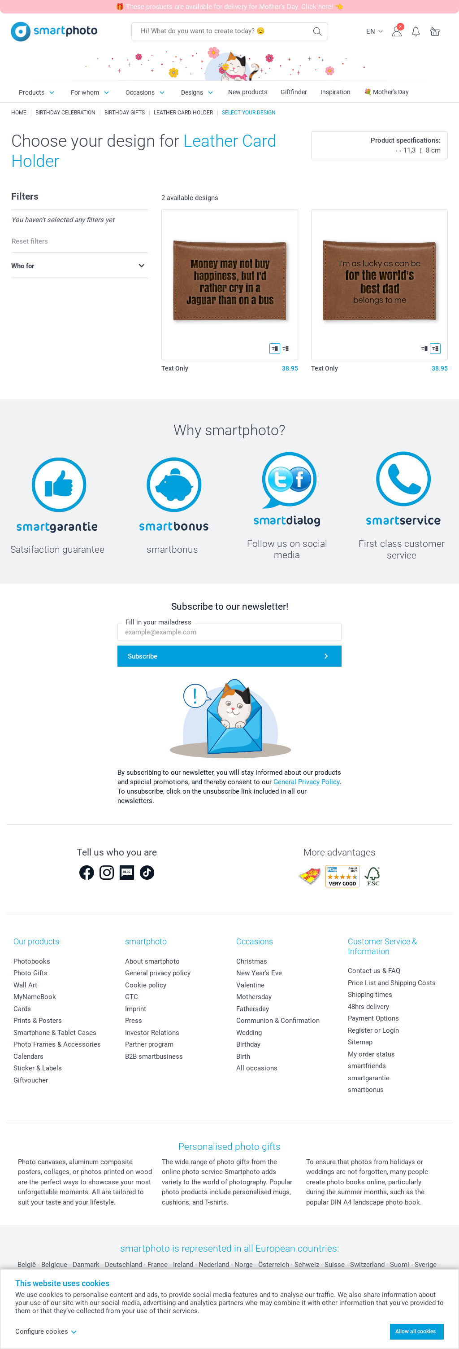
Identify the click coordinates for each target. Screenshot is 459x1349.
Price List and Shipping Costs (392, 983)
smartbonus (366, 1090)
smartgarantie (369, 1078)
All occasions (256, 1068)
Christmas (251, 961)
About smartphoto (152, 961)
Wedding (249, 1033)
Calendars (28, 1056)
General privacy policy (158, 973)
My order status (371, 1054)
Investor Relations (152, 1033)
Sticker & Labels (37, 1068)
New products (247, 92)
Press (133, 1021)
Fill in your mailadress (158, 623)
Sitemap (360, 1042)
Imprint (135, 1009)
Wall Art (25, 985)
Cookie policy (145, 985)
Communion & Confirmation (278, 1021)
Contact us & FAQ (374, 971)
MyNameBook (34, 997)
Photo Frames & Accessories (57, 1044)
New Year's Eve (259, 973)
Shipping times (370, 995)
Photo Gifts (30, 973)
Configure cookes (46, 1331)
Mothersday (254, 997)
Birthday (248, 1044)
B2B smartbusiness (154, 1056)
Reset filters (30, 241)
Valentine (250, 985)
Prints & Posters (37, 1021)
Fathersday (252, 1009)
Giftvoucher (30, 1080)
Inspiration (335, 92)
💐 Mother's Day (386, 92)
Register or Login (373, 1030)
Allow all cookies (415, 1331)
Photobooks (31, 961)
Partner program (149, 1044)
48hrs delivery (368, 1007)
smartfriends (367, 1066)
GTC (131, 997)
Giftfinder (294, 92)
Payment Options (373, 1018)
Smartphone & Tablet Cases (54, 1033)
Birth (243, 1056)
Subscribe (142, 656)
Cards (22, 1009)
